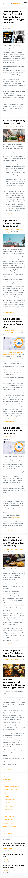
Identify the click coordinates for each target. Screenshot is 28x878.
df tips (5, 793)
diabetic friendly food (9, 806)
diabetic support (7, 813)
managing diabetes (8, 823)
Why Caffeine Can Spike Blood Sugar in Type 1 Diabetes (13, 866)
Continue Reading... (8, 114)
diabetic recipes (7, 809)
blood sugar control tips (10, 789)
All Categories (6, 779)
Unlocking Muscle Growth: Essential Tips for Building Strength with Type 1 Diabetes (13, 17)
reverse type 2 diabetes (10, 826)
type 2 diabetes (12, 333)
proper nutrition (15, 517)
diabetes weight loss (9, 799)
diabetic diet (18, 659)
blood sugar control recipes (11, 786)
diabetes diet (6, 796)
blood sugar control (8, 26)
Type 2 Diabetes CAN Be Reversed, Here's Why (12, 431)
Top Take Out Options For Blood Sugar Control (12, 223)
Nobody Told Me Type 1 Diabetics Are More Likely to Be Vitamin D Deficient (14, 844)
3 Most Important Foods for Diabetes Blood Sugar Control (13, 653)
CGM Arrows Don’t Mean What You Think (13, 855)
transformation (19, 26)
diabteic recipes (7, 819)
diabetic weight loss (8, 816)
